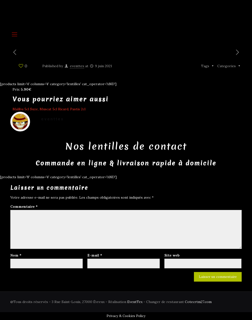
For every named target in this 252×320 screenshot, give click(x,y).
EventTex (134, 302)
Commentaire (24, 206)
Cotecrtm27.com (198, 302)
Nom (15, 255)
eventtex (77, 66)
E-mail (94, 255)
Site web (172, 255)
